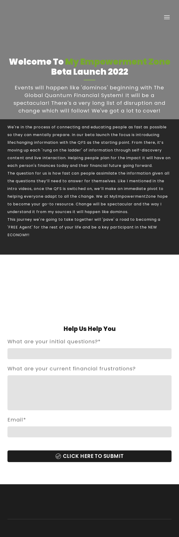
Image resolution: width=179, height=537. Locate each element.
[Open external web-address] (89, 292)
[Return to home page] (32, 17)
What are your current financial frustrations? (71, 368)
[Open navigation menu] (167, 17)
